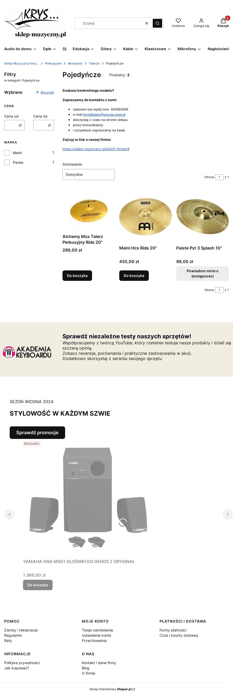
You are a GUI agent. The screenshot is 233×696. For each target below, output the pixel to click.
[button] (157, 23)
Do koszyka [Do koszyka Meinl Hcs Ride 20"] (134, 275)
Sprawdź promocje (37, 432)
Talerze (94, 63)
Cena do (40, 116)
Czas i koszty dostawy (179, 635)
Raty (8, 640)
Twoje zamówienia (97, 630)
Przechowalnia (94, 640)
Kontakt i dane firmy (99, 662)
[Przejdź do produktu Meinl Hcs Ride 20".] (145, 216)
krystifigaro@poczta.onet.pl (104, 115)
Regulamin (13, 635)
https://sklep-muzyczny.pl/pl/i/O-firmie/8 (95, 149)
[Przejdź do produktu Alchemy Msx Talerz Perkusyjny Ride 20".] (88, 210)
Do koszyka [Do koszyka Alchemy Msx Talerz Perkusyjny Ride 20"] (77, 275)
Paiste (18, 162)
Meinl (17, 152)
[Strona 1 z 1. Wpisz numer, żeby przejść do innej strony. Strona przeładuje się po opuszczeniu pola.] (219, 177)
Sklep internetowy (110, 689)
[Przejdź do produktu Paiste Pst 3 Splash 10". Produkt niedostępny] (202, 216)
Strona (209, 177)
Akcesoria (75, 63)
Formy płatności (173, 630)
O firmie (88, 673)
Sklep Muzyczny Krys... (21, 63)
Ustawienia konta (96, 635)
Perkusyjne (53, 63)
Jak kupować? (16, 668)
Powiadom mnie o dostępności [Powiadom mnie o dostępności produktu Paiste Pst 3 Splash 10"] (202, 273)
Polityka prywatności (22, 662)
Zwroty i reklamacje (21, 630)
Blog (85, 668)
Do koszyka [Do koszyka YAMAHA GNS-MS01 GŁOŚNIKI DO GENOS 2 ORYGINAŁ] (37, 585)
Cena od (11, 116)
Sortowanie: (72, 164)
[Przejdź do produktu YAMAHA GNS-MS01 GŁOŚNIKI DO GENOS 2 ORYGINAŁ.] (88, 497)
